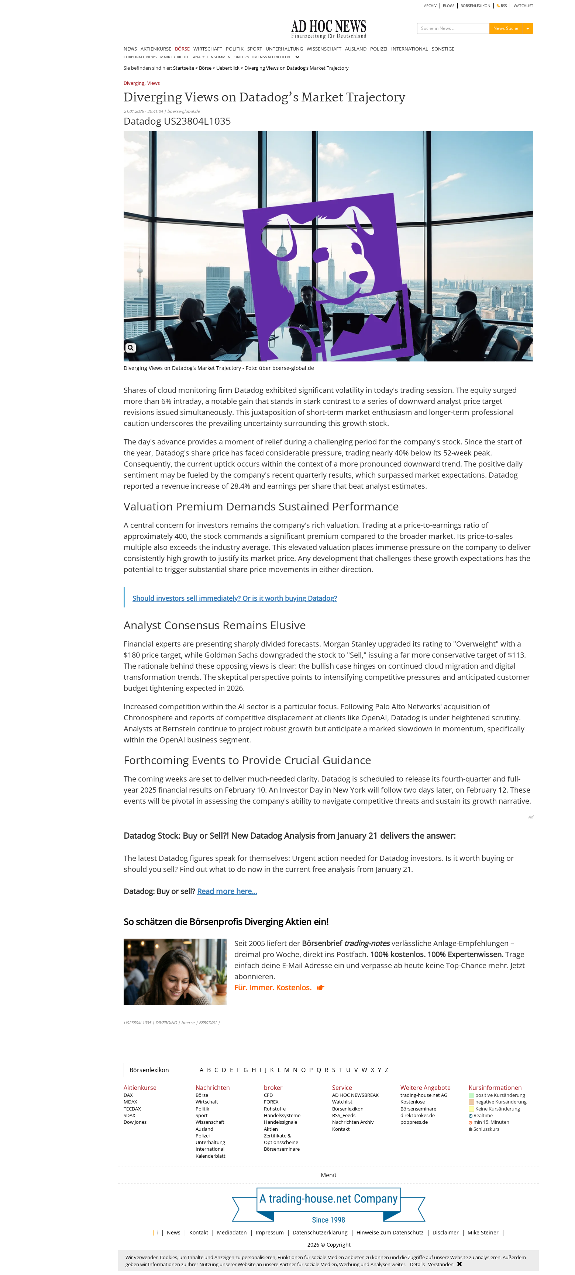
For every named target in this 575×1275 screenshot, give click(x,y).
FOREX (271, 1101)
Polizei (203, 1135)
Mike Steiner (483, 1232)
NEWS (130, 48)
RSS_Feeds (343, 1115)
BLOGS (448, 5)
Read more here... (227, 891)
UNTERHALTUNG (284, 48)
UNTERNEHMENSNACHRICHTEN (262, 57)
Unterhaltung (210, 1142)
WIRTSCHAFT (207, 48)
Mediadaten (232, 1232)
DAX (128, 1095)
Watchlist (342, 1101)
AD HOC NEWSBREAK (355, 1095)
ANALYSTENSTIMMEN (212, 57)
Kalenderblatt (210, 1156)
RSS (502, 5)
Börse (205, 68)
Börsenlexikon (149, 1070)
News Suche (506, 28)
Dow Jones (135, 1122)
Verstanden (441, 1264)
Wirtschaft (207, 1101)
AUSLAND (355, 48)
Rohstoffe (275, 1108)
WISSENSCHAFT (324, 48)
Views (153, 83)
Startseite (183, 68)
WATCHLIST (523, 5)
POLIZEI (379, 48)
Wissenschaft (210, 1122)
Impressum (270, 1232)
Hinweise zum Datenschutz (390, 1232)
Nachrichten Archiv (353, 1122)
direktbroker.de (417, 1115)
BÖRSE (182, 48)
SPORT (254, 48)
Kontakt (341, 1129)
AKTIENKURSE (156, 48)
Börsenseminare (282, 1149)
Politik (202, 1108)
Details (417, 1264)
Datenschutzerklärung (320, 1232)
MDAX (130, 1101)
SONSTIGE (443, 48)
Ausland (204, 1129)
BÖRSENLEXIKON (475, 5)
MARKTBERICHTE (174, 57)
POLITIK (235, 48)
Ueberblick (228, 68)
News (173, 1232)
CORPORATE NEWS (140, 57)
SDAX (129, 1115)
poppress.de (414, 1122)
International (210, 1149)
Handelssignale (280, 1122)
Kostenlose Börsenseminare (418, 1105)
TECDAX (132, 1108)
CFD (268, 1095)
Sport (202, 1115)
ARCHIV (430, 5)
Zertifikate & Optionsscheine (281, 1139)
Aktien (271, 1129)
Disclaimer (446, 1232)
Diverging (134, 83)
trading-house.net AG (423, 1095)
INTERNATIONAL (409, 48)
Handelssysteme (282, 1115)
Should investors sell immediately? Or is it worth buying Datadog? (234, 598)
